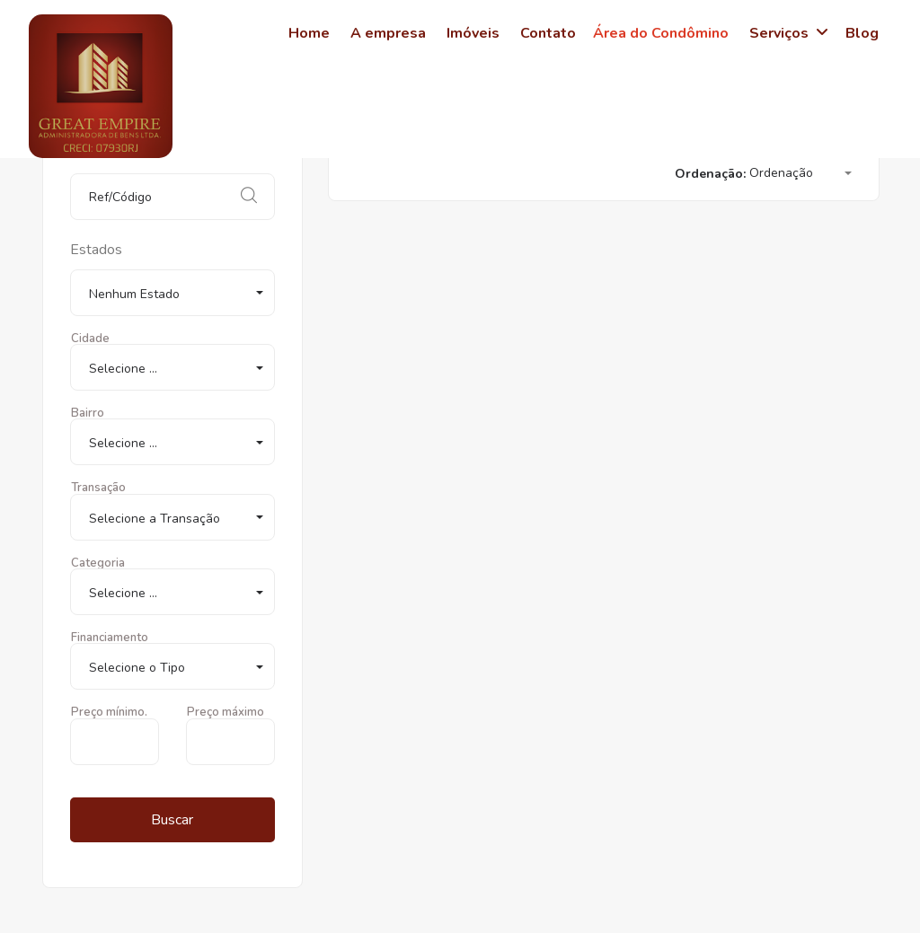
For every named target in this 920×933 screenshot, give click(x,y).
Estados (96, 250)
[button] (172, 292)
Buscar (172, 820)
